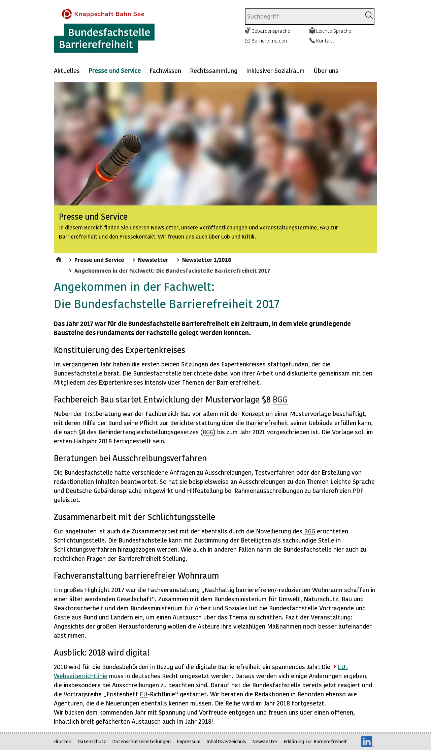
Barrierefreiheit (205, 323)
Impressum (188, 741)
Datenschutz (91, 741)
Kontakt (325, 40)
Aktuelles (67, 70)
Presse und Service (115, 70)
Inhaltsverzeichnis (226, 741)
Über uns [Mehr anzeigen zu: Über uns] (325, 70)
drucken (62, 741)
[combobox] (303, 16)
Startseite (59, 258)
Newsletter (153, 259)
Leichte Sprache (333, 31)
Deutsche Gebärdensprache (104, 490)
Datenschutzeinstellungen (141, 741)
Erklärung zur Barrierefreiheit (315, 741)
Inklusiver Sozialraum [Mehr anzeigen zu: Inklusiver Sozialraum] (275, 70)
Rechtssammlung (213, 70)
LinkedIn (367, 741)
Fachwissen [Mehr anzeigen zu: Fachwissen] (165, 70)
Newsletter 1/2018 (206, 259)
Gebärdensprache (271, 31)
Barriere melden (269, 40)
